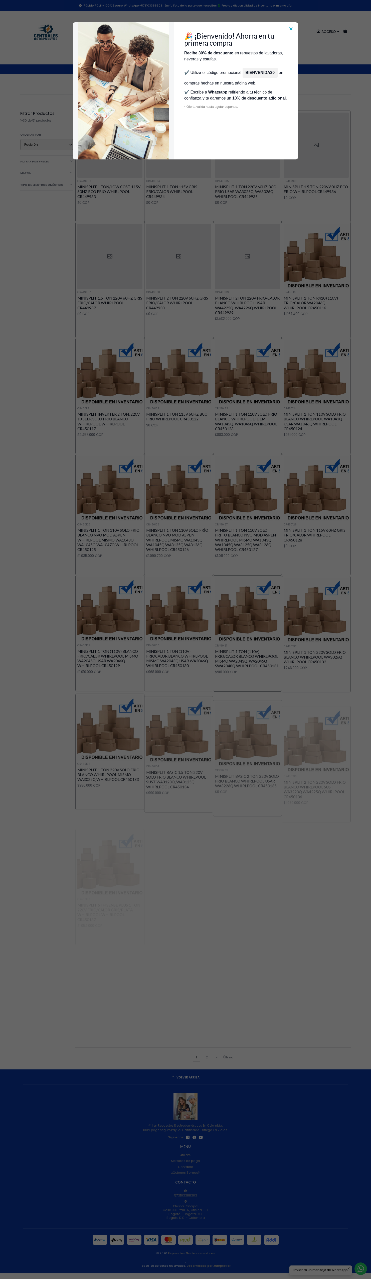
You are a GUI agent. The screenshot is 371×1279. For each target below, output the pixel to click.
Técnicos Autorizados (166, 58)
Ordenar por (30, 134)
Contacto (185, 1167)
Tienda (137, 58)
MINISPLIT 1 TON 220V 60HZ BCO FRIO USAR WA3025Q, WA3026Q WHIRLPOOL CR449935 (245, 192)
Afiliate (185, 1155)
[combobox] (185, 32)
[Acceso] (328, 31)
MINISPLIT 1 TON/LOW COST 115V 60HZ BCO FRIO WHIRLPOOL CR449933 (108, 192)
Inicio (122, 58)
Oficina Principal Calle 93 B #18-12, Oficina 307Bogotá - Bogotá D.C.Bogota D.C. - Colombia (185, 1210)
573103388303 (185, 1193)
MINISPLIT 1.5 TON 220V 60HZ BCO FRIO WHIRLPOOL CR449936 (316, 189)
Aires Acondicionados (125, 69)
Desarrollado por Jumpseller (209, 1266)
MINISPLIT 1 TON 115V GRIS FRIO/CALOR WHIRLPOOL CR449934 (171, 192)
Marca (46, 173)
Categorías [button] (100, 58)
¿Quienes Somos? (185, 1172)
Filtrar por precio (46, 161)
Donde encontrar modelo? (213, 58)
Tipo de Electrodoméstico (46, 185)
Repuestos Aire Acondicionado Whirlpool (178, 69)
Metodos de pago (185, 1161)
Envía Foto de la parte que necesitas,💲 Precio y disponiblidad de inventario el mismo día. (228, 6)
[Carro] (345, 31)
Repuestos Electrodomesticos (191, 1253)
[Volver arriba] (185, 1078)
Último (228, 1057)
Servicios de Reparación (262, 58)
